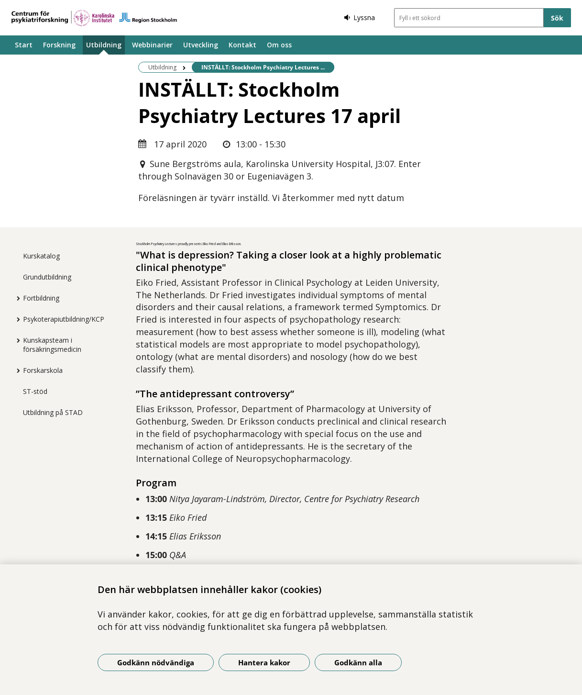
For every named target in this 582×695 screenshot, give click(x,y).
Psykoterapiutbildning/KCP (63, 319)
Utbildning (103, 44)
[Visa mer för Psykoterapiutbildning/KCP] (16, 319)
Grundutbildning (47, 276)
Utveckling (200, 44)
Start (24, 44)
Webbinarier (152, 44)
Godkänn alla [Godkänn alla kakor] (358, 662)
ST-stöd (35, 391)
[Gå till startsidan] (94, 18)
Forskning (59, 44)
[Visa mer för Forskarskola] (16, 370)
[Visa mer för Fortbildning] (16, 298)
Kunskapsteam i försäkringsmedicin (52, 345)
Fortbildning (41, 298)
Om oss (279, 44)
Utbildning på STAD (53, 412)
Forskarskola (43, 370)
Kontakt (242, 44)
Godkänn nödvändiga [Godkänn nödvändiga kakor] (155, 662)
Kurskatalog (41, 255)
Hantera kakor (264, 662)
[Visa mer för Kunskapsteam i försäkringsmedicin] (16, 340)
